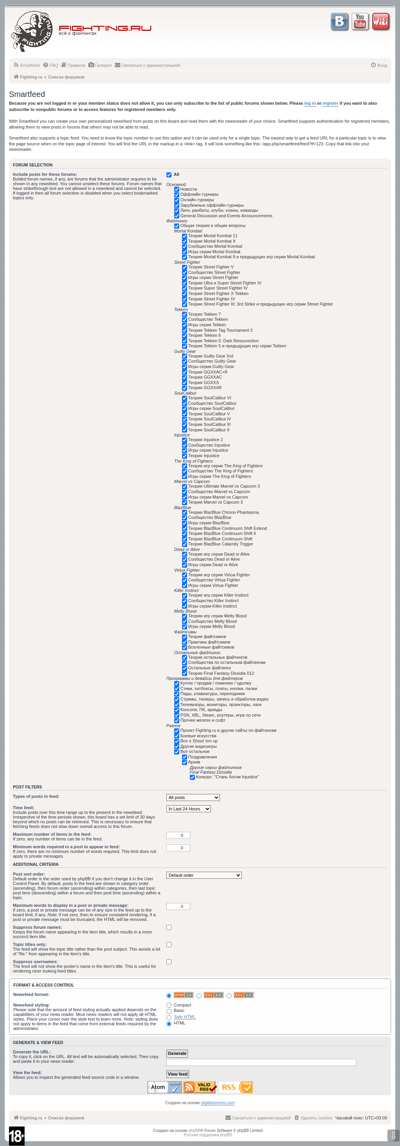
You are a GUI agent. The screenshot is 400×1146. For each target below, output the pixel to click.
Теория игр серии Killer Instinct (218, 595)
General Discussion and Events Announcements (226, 215)
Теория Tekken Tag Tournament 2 (220, 330)
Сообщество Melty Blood (212, 621)
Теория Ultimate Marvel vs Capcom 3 (224, 486)
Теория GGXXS (203, 382)
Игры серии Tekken (207, 324)
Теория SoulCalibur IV (209, 419)
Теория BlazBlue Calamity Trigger (220, 544)
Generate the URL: (32, 1051)
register (330, 103)
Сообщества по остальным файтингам (227, 662)
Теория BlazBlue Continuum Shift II (222, 533)
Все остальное (195, 751)
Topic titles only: (30, 944)
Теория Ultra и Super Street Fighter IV (225, 283)
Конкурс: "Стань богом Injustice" (227, 776)
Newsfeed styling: (31, 1005)
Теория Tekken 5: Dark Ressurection (223, 340)
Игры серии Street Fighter (213, 277)
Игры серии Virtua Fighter (213, 585)
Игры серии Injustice (208, 450)
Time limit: (23, 807)
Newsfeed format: (31, 994)
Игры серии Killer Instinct (212, 606)
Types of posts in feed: (36, 796)
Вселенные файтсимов (211, 647)
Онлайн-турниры (197, 199)
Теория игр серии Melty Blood (217, 615)
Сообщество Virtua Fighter (214, 579)
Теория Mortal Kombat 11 (213, 235)
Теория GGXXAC (205, 377)
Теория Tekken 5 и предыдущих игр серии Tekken (237, 345)
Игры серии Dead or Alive (213, 564)
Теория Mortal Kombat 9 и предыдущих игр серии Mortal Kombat (251, 256)
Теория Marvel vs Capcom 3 (215, 502)
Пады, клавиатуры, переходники (212, 693)
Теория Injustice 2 (205, 439)
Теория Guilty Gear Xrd (210, 356)
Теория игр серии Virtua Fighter (219, 574)
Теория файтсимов (207, 636)
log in (310, 103)
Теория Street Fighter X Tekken (218, 293)
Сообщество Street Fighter (214, 272)
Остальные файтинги (209, 667)
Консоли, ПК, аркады (201, 709)
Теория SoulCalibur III (209, 424)
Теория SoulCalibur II (209, 429)
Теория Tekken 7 (204, 314)
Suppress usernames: (35, 961)
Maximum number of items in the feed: (52, 834)
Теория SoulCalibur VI (209, 397)
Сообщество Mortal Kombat (215, 246)
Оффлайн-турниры (199, 194)
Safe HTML (185, 1016)
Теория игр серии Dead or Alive (219, 554)
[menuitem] (26, 65)
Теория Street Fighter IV (211, 299)
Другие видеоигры (198, 746)
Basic (175, 1010)
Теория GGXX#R (204, 387)
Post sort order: (29, 874)
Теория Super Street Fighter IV (218, 288)
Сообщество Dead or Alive (214, 559)
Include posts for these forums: (45, 174)
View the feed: (27, 1072)
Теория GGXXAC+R (208, 372)
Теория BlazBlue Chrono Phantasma (223, 512)
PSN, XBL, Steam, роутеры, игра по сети (220, 715)
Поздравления (202, 756)
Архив (194, 762)
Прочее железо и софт (202, 720)
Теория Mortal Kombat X (212, 241)
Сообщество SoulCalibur (212, 403)
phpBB (194, 1130)
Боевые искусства (198, 735)
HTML (176, 1023)
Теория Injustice (204, 455)
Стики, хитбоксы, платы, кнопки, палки (218, 688)
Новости (188, 189)
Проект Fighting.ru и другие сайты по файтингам (228, 730)
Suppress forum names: (37, 927)
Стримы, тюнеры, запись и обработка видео (224, 699)
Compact (178, 1005)
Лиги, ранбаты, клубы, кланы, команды (219, 210)
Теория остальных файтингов (217, 657)
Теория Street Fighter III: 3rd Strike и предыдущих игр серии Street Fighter (260, 304)
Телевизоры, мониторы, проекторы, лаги (221, 704)
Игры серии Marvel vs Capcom (218, 497)
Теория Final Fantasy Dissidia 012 (221, 673)
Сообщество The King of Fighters (220, 470)
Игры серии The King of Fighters (219, 476)
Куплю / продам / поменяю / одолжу (216, 683)
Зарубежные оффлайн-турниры (212, 205)
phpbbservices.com (218, 1103)
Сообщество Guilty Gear (212, 361)
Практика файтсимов (209, 642)
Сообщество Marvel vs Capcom (219, 491)
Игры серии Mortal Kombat (214, 251)
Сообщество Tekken (208, 319)
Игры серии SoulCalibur (211, 408)
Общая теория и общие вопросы (213, 225)
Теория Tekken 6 (204, 335)
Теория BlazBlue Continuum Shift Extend (227, 528)
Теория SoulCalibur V (209, 413)
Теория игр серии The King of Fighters (225, 465)
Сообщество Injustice (209, 445)
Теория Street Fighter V (211, 267)
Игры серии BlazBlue (209, 522)
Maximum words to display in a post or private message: (71, 905)
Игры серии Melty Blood (211, 626)
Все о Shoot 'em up (199, 740)
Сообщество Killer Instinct (213, 600)
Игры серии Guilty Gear (211, 366)
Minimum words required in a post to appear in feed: (66, 846)
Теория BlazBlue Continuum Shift (220, 538)
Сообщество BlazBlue (209, 517)
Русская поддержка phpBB (208, 1135)
